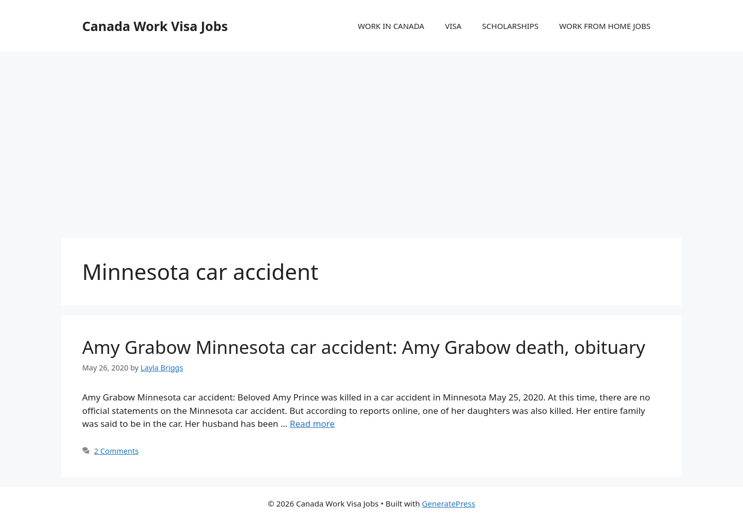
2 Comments (116, 451)
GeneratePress (448, 503)
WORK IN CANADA (391, 26)
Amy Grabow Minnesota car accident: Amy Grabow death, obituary (363, 347)
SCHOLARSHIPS (510, 26)
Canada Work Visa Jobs (155, 26)
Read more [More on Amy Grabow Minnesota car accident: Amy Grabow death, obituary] (312, 423)
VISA (453, 26)
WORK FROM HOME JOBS (605, 26)
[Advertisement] (371, 134)
